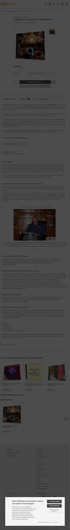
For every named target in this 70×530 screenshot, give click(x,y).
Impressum (55, 522)
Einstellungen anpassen (54, 510)
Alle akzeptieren (54, 501)
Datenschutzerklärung (44, 522)
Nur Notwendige (54, 505)
